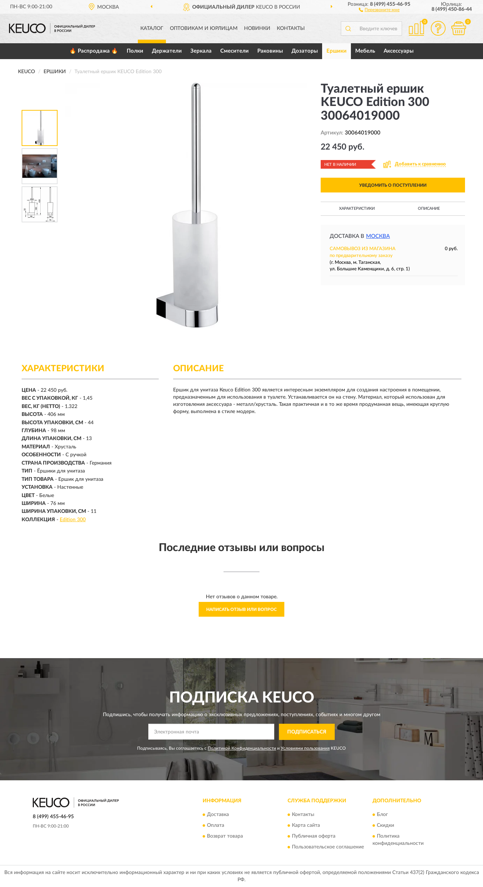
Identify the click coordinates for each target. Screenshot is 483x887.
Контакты (291, 28)
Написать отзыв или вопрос (241, 609)
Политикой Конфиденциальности (242, 748)
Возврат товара (225, 836)
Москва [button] (378, 236)
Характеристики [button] (357, 208)
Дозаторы (305, 51)
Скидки (385, 825)
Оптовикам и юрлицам (204, 28)
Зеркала (201, 51)
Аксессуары (399, 51)
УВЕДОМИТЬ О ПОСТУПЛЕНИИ (392, 185)
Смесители (234, 51)
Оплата (215, 825)
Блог (382, 814)
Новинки (257, 28)
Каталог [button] (151, 28)
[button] (379, 9)
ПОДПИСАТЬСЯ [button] (306, 732)
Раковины (270, 51)
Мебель (365, 51)
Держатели (167, 51)
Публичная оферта (313, 836)
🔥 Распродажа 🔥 (93, 51)
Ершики (336, 51)
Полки (135, 51)
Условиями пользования (305, 748)
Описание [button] (429, 208)
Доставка (218, 814)
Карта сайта (306, 825)
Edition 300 (73, 519)
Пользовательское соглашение (328, 847)
